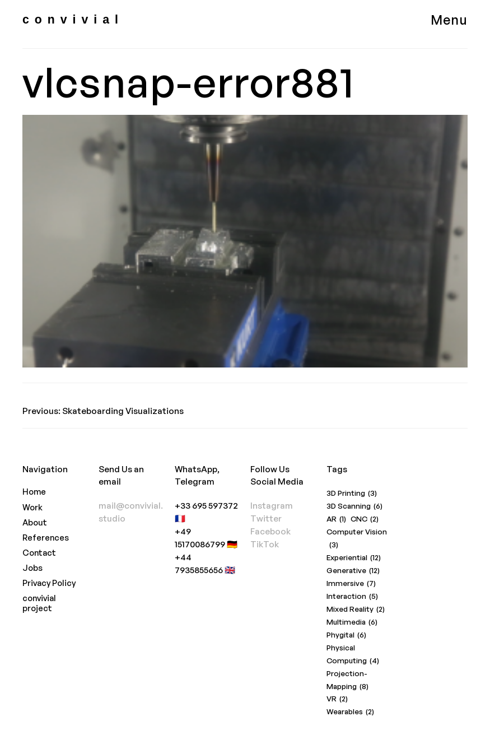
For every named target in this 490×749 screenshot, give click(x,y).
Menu (449, 20)
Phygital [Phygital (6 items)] (346, 635)
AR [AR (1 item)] (336, 519)
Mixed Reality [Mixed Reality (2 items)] (355, 609)
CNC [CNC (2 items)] (365, 519)
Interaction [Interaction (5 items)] (352, 596)
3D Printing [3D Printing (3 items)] (351, 493)
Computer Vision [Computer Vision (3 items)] (356, 539)
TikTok (264, 544)
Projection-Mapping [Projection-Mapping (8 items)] (347, 681)
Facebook (270, 531)
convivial (73, 19)
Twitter (266, 518)
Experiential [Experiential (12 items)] (353, 557)
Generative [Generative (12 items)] (353, 570)
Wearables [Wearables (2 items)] (350, 711)
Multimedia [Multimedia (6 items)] (351, 622)
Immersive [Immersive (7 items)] (351, 583)
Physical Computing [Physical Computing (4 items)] (352, 655)
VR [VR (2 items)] (337, 698)
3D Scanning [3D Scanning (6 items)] (354, 506)
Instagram (271, 505)
